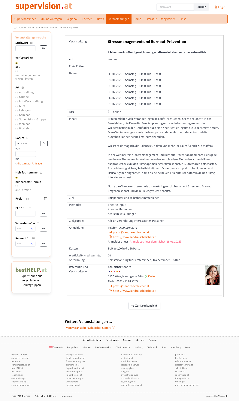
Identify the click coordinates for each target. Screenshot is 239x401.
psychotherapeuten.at (131, 385)
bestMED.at (16, 371)
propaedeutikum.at (130, 378)
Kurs (22, 106)
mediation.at (127, 358)
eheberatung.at (18, 378)
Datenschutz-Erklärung (45, 396)
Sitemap (127, 340)
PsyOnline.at (181, 358)
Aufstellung (26, 92)
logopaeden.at (73, 385)
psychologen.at (128, 381)
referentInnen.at (183, 361)
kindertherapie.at (74, 371)
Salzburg (138, 347)
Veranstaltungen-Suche (30, 37)
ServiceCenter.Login (92, 340)
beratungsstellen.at (20, 364)
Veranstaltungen (27, 27)
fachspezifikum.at (74, 354)
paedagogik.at (127, 368)
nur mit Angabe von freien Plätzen (27, 77)
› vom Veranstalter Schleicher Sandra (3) (90, 328)
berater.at (16, 361)
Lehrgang (25, 110)
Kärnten (87, 347)
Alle (17, 67)
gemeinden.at (72, 364)
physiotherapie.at (129, 375)
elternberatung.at (19, 381)
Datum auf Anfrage (28, 163)
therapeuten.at (182, 378)
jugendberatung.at (75, 368)
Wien (187, 347)
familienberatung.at (75, 358)
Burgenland (72, 347)
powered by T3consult (217, 396)
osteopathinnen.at (130, 364)
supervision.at (182, 375)
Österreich (56, 347)
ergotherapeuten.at (20, 385)
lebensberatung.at (75, 378)
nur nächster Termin (28, 182)
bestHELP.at (17, 368)
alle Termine (23, 190)
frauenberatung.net (75, 361)
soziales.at (180, 371)
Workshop (25, 128)
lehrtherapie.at (73, 381)
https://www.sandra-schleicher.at (132, 237)
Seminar (24, 115)
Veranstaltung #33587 (69, 27)
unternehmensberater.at (187, 385)
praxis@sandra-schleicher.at (128, 232)
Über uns (140, 340)
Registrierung (112, 340)
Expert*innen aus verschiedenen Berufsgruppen (31, 278)
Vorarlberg (176, 347)
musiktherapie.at (129, 361)
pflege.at (125, 371)
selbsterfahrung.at (184, 364)
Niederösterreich (103, 347)
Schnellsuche (42, 27)
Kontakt (152, 340)
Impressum (66, 396)
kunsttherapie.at (74, 375)
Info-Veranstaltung (31, 101)
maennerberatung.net (131, 354)
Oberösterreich (123, 347)
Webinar (54, 27)
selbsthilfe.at (181, 368)
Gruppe (24, 97)
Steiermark (152, 347)
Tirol (164, 347)
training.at (180, 381)
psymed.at (180, 354)
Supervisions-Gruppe (32, 119)
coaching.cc (17, 375)
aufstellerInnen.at (20, 358)
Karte (149, 276)
